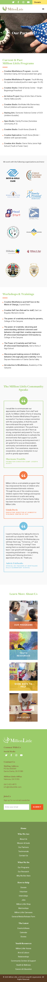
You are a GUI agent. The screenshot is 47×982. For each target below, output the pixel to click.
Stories (23, 937)
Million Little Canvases (24, 912)
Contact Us (23, 856)
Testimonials (23, 851)
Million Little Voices (23, 948)
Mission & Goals (23, 843)
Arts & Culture (23, 953)
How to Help (23, 882)
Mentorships (23, 908)
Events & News (24, 928)
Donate (23, 887)
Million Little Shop (23, 904)
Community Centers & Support (23, 961)
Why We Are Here (24, 876)
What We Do (23, 862)
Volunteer (24, 892)
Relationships (23, 957)
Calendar (23, 932)
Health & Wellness (23, 965)
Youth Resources (23, 943)
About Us (23, 839)
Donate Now (37, 4)
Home (23, 828)
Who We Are (23, 834)
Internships (23, 896)
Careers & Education (23, 969)
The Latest (24, 923)
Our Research (23, 872)
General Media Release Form (23, 917)
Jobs (24, 900)
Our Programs (23, 867)
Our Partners (23, 847)
